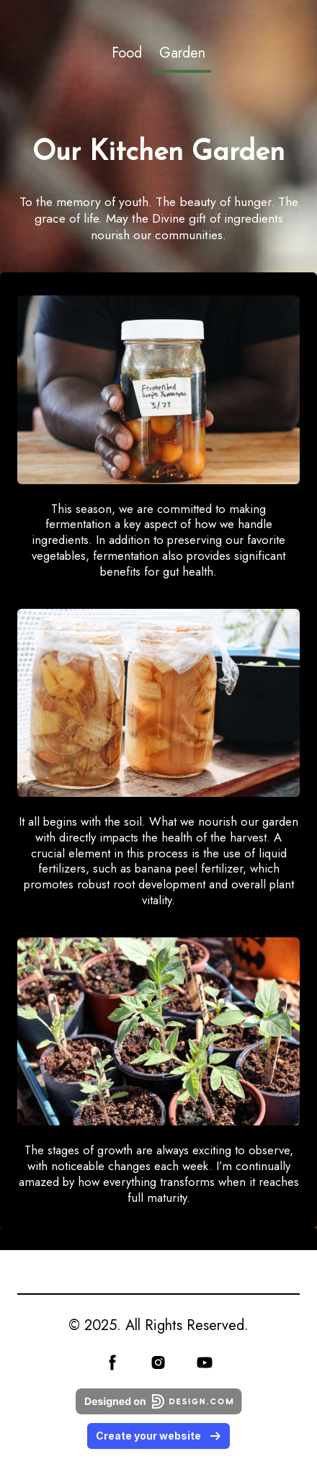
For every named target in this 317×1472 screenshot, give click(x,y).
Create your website (158, 1435)
